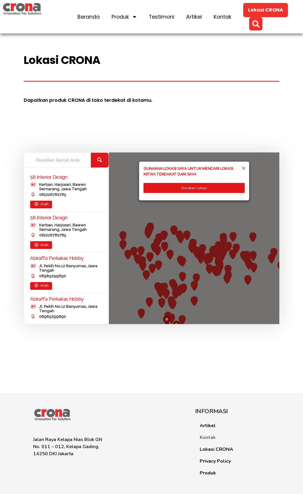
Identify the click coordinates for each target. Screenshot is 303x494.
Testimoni (161, 16)
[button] (255, 23)
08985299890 (52, 276)
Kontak (222, 16)
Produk (124, 16)
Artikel (194, 16)
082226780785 (52, 194)
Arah (41, 204)
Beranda (89, 16)
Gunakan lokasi (194, 188)
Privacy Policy (215, 461)
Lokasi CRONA (216, 449)
